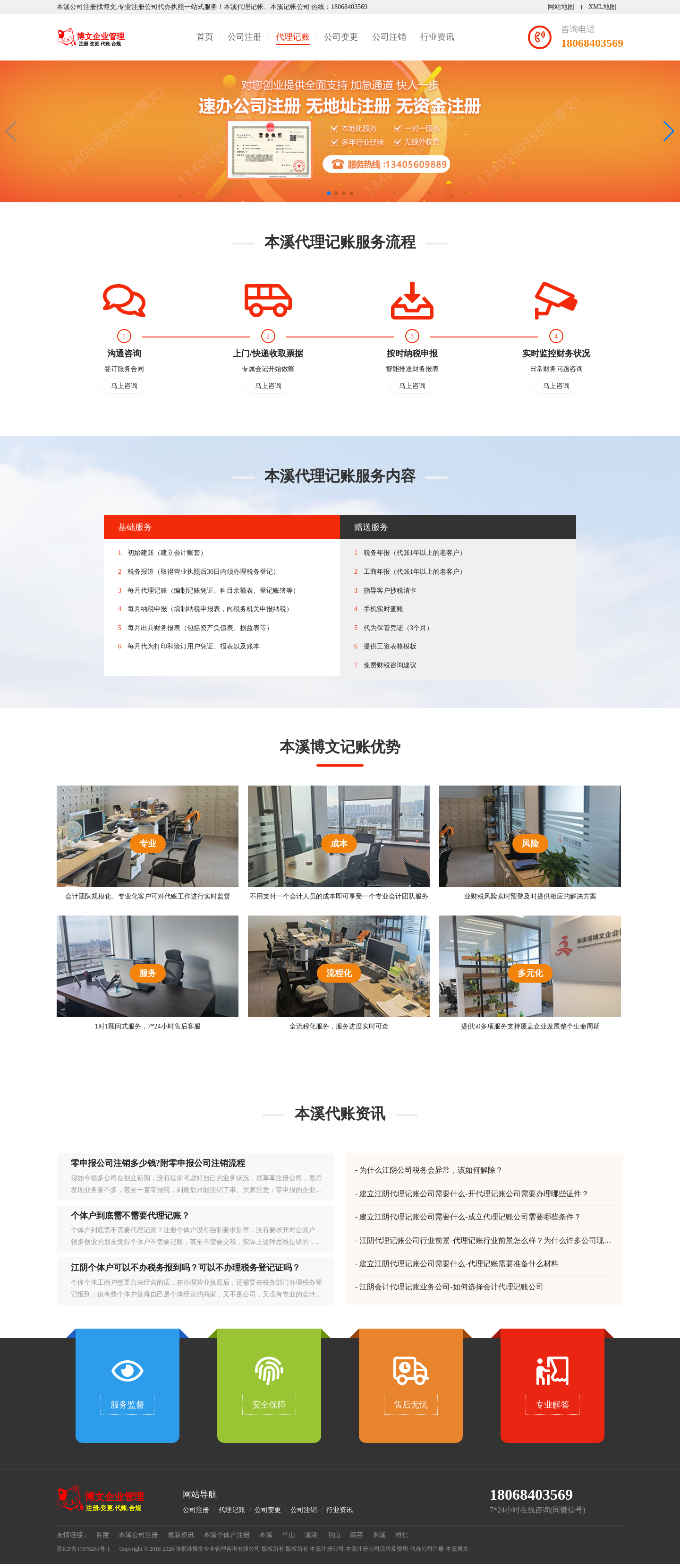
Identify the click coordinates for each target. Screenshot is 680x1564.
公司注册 (245, 37)
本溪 (265, 1534)
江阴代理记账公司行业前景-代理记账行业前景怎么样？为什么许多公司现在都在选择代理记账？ (483, 1241)
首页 (204, 37)
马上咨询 (124, 385)
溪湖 (311, 1534)
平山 (288, 1534)
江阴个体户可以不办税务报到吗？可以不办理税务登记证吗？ (185, 1267)
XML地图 (602, 6)
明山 (333, 1534)
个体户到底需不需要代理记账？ (130, 1215)
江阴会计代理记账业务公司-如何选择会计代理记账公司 (451, 1287)
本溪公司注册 (138, 1534)
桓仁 (401, 1534)
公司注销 (389, 37)
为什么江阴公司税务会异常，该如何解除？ (431, 1170)
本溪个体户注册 (227, 1534)
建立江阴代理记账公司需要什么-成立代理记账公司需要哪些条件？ (470, 1217)
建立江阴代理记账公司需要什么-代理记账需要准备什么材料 (458, 1264)
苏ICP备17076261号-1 (83, 1549)
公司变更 (341, 37)
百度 (102, 1534)
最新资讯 (181, 1534)
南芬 (356, 1534)
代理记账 (293, 37)
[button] (669, 131)
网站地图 (561, 6)
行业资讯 (437, 37)
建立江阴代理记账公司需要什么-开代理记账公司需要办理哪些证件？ (473, 1194)
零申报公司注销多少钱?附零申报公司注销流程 (158, 1163)
